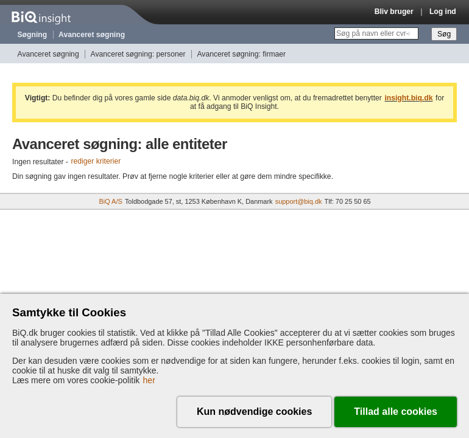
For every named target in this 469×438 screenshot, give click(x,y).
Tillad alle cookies (395, 411)
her (149, 380)
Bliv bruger (394, 11)
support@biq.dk (298, 201)
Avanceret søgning (91, 34)
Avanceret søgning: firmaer (241, 54)
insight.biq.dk (408, 98)
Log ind (442, 11)
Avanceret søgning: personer (138, 54)
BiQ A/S (110, 201)
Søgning (33, 34)
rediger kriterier (96, 162)
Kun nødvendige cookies (254, 411)
